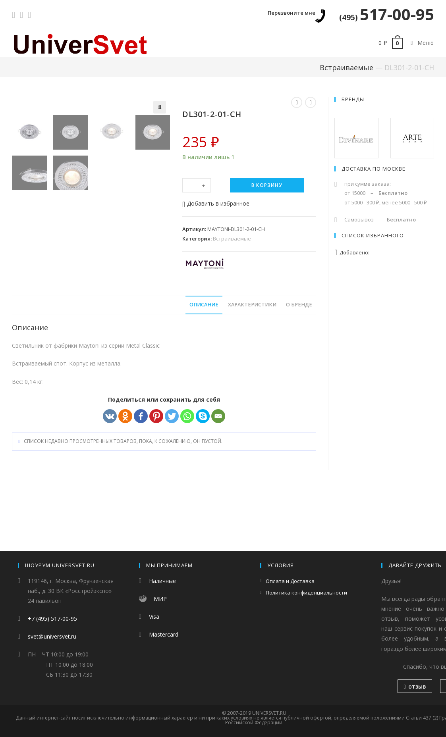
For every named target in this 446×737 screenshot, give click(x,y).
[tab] (203, 365)
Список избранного (373, 235)
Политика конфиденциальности (306, 592)
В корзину (266, 185)
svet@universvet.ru (52, 636)
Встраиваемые (346, 67)
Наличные (162, 581)
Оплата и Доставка (290, 581)
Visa (154, 616)
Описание (203, 365)
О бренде (299, 365)
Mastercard (163, 634)
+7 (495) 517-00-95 (52, 618)
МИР (160, 598)
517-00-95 (386, 14)
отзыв (415, 686)
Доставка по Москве (373, 168)
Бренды (353, 99)
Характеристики (252, 365)
